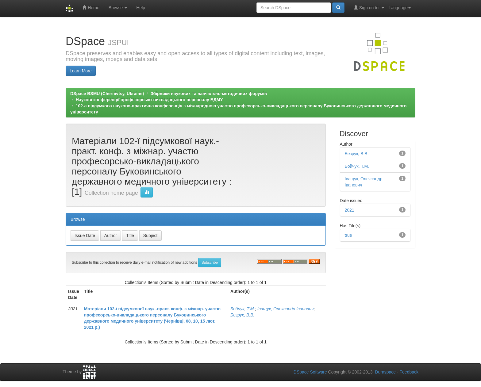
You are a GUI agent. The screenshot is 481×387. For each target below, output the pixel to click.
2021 (349, 210)
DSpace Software (310, 372)
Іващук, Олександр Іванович (285, 308)
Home (90, 7)
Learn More (81, 70)
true (348, 235)
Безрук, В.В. (242, 314)
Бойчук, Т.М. (242, 308)
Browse (118, 7)
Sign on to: (369, 7)
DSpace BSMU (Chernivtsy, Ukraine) (107, 93)
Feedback (409, 372)
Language (400, 7)
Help (140, 7)
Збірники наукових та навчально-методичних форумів (209, 93)
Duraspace (385, 372)
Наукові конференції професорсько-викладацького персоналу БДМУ (149, 99)
